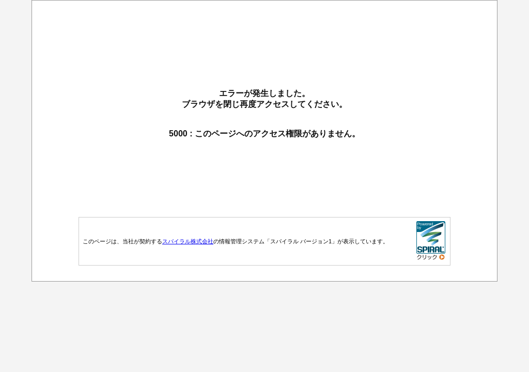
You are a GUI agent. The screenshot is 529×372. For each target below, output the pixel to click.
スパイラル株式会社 (187, 241)
